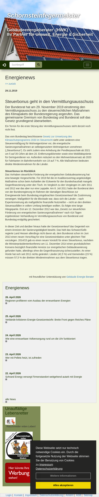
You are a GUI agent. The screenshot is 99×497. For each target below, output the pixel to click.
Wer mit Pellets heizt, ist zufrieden (23, 357)
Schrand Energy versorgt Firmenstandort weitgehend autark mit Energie (43, 376)
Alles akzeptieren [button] (63, 485)
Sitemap (88, 495)
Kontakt (18, 495)
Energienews (17, 287)
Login (9, 495)
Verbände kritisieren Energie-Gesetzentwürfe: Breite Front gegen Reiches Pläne (48, 319)
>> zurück (10, 83)
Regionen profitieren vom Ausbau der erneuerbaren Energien (37, 300)
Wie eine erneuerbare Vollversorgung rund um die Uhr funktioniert (40, 338)
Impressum (46, 464)
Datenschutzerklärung (49, 468)
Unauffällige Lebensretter (16, 410)
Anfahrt (69, 495)
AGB (78, 495)
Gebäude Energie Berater (80, 276)
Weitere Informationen (63, 475)
